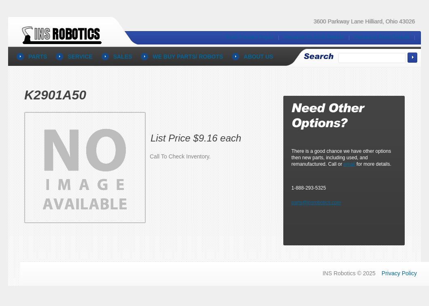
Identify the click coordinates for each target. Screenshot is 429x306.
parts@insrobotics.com (316, 202)
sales (122, 56)
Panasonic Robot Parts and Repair (63, 32)
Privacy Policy (399, 273)
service (80, 56)
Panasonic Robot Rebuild (382, 37)
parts (37, 56)
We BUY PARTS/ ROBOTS (188, 56)
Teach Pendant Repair (249, 37)
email (349, 164)
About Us (258, 56)
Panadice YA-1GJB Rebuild (313, 37)
